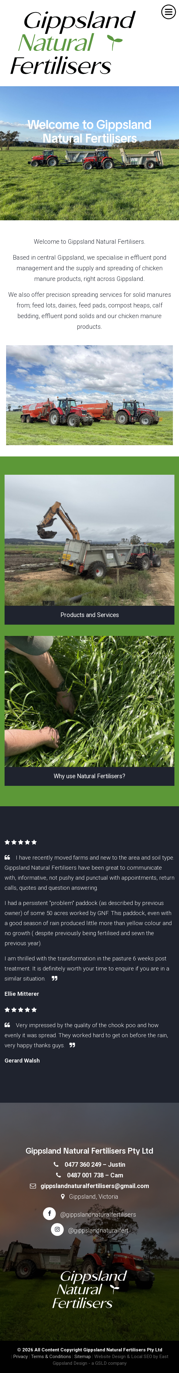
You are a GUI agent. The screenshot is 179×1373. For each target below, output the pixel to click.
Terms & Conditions (51, 1356)
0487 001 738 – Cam (95, 1175)
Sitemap (82, 1356)
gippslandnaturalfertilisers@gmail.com (95, 1186)
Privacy (20, 1356)
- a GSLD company (107, 1363)
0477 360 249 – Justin (95, 1164)
